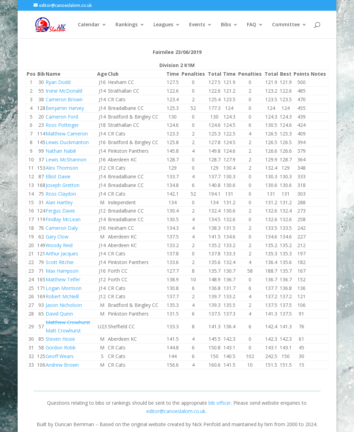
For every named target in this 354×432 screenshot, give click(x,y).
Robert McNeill (62, 296)
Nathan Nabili (61, 151)
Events (197, 25)
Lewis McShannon (66, 159)
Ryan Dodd (58, 82)
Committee (286, 25)
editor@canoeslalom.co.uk (175, 411)
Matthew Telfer (63, 279)
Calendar (89, 25)
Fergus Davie (60, 210)
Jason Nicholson (64, 305)
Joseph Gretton (63, 185)
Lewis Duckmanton (67, 142)
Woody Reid (59, 245)
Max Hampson (62, 270)
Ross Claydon (61, 193)
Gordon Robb (61, 347)
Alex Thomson (62, 168)
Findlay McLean (63, 219)
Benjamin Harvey (65, 108)
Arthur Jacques (62, 253)
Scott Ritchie (60, 262)
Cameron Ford (62, 116)
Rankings (126, 25)
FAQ (251, 25)
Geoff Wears (60, 356)
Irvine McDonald (64, 90)
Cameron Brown (64, 99)
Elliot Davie (58, 176)
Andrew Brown (62, 364)
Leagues (163, 25)
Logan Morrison (64, 288)
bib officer (219, 403)
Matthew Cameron (67, 133)
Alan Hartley (59, 202)
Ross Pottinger (62, 125)
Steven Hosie (60, 339)
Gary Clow (57, 236)
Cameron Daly (62, 228)
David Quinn (59, 313)
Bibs (226, 25)
